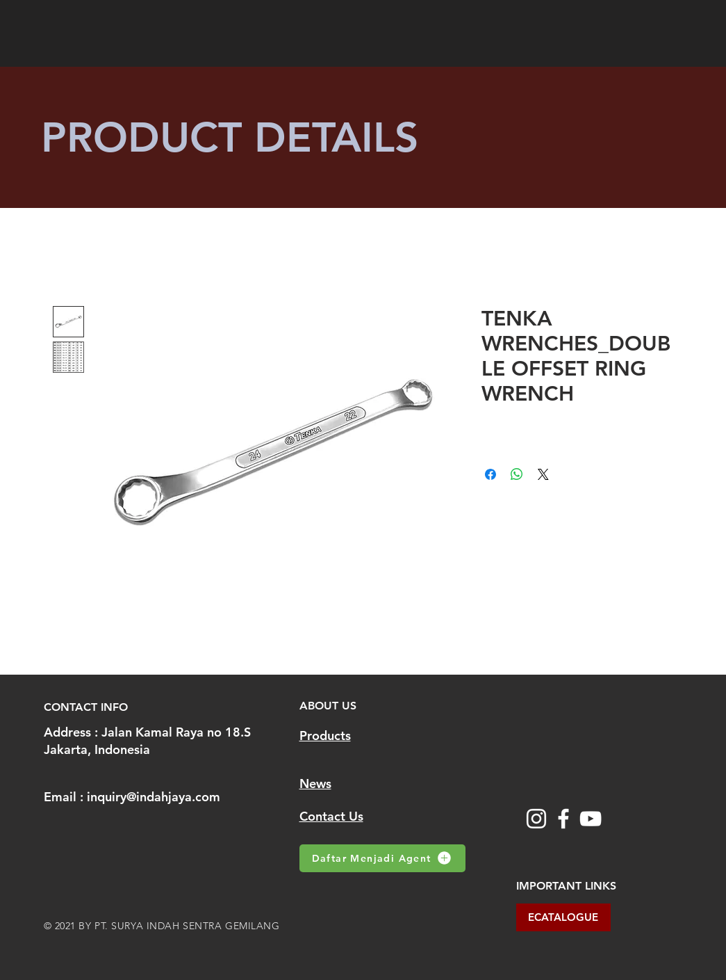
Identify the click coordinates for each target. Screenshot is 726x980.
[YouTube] (590, 818)
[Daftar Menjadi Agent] (382, 858)
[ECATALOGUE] (563, 917)
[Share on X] (543, 474)
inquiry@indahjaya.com (153, 797)
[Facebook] (563, 818)
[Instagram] (536, 818)
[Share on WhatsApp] (517, 474)
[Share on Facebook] (490, 474)
